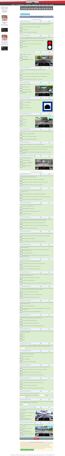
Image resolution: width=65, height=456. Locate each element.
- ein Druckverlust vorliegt (26, 213)
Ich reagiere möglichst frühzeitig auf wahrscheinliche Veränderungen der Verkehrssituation (34, 150)
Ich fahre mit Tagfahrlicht (26, 102)
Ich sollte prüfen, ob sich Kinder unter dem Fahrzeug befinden (32, 382)
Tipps (40, 4)
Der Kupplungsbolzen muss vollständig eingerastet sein (31, 311)
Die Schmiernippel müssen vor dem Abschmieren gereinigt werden (33, 263)
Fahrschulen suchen (20, 4)
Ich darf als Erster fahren (26, 160)
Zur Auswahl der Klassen (25, 14)
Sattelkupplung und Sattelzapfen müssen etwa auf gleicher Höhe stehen (34, 369)
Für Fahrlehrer (28, 4)
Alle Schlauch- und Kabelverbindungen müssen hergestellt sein (33, 374)
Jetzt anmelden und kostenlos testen (27, 449)
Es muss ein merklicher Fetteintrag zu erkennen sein (31, 266)
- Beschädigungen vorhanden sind (28, 208)
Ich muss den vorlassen (27, 163)
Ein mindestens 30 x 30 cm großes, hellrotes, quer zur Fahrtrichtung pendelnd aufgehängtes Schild (35, 256)
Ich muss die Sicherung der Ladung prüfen (29, 385)
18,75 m (23, 334)
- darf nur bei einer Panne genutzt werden (28, 413)
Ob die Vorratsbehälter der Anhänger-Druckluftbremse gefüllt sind (33, 241)
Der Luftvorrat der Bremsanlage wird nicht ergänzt (31, 277)
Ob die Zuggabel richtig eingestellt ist (28, 238)
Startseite (13, 4)
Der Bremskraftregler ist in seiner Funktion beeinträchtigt (32, 294)
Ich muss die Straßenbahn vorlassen (26, 166)
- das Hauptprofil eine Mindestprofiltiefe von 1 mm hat (31, 211)
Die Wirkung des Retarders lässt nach (28, 280)
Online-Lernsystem (4, 7)
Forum (47, 4)
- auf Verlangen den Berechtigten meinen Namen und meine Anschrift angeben (36, 73)
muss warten (27, 59)
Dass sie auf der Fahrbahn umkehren (28, 133)
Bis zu (21, 404)
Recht (43, 4)
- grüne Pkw (24, 119)
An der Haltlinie (25, 46)
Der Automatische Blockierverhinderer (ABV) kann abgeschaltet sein (34, 222)
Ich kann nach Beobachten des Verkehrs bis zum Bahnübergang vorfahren (33, 41)
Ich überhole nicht (25, 29)
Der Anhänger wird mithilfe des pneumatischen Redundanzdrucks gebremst (35, 225)
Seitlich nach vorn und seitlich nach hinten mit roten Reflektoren (33, 179)
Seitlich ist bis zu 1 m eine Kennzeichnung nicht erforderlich (32, 184)
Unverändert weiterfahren (26, 89)
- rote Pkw (24, 122)
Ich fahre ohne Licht (25, 105)
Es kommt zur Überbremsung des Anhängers (30, 291)
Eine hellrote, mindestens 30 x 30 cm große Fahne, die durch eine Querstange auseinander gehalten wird (35, 250)
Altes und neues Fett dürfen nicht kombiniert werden (31, 268)
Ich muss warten (25, 56)
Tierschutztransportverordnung (27, 356)
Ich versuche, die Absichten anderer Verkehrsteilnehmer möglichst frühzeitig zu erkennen (37, 146)
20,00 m (23, 337)
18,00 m (23, 339)
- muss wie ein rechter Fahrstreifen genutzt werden (27, 419)
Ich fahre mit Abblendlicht (26, 107)
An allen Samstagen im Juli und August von (29, 395)
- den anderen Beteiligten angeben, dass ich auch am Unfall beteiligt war (34, 76)
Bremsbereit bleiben (25, 86)
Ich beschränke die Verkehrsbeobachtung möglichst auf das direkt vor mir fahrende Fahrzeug (36, 152)
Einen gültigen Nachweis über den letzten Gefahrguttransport (32, 325)
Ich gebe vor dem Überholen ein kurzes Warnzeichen (31, 26)
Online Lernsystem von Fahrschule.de (36, 442)
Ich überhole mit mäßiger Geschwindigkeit (29, 32)
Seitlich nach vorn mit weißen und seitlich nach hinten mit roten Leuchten (35, 182)
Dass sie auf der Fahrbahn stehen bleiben (29, 136)
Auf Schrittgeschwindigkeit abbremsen (27, 92)
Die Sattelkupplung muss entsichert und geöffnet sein (31, 372)
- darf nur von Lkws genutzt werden (27, 416)
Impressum (51, 4)
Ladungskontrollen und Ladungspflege (29, 361)
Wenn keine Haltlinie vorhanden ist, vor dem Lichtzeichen (32, 43)
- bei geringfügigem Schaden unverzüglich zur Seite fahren (32, 79)
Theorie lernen (34, 4)
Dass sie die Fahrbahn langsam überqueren (29, 139)
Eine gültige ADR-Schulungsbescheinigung (29, 320)
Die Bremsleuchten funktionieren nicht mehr (30, 228)
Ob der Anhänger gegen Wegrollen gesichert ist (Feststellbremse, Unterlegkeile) (36, 235)
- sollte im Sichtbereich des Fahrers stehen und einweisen (32, 199)
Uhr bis (46, 395)
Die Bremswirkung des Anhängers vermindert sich (31, 297)
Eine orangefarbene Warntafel (27, 252)
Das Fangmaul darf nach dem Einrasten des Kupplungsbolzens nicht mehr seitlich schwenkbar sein (36, 309)
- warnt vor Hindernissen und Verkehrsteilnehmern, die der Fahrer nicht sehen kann (36, 196)
